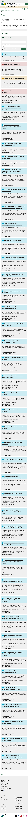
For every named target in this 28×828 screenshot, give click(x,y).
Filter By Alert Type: (6, 44)
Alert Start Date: (5, 40)
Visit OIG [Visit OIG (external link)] (2, 797)
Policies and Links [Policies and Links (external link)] (17, 800)
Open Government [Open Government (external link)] (18, 806)
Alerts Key (4, 30)
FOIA (15, 795)
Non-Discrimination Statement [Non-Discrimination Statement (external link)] (20, 803)
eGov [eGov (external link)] (15, 802)
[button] (22, 9)
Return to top (3, 774)
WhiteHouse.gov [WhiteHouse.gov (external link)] (4, 806)
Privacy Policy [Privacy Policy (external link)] (3, 808)
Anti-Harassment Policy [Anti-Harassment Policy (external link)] (5, 801)
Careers (2, 802)
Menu (26, 4)
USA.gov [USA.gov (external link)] (2, 804)
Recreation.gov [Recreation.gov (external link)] (4, 794)
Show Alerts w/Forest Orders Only (10, 48)
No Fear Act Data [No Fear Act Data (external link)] (17, 794)
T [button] (24, 8)
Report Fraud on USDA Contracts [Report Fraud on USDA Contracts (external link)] (18, 798)
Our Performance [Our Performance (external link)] (4, 799)
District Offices (4, 786)
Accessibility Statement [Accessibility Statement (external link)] (5, 795)
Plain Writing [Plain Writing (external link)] (3, 810)
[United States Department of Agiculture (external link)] (2, 4)
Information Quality (18, 808)
